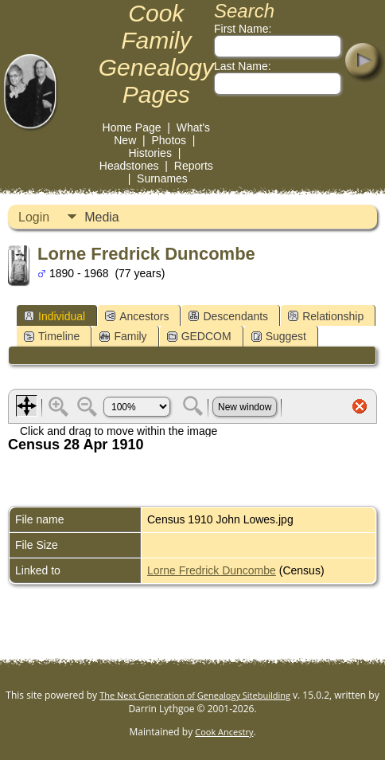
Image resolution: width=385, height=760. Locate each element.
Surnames (162, 178)
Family (122, 336)
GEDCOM (199, 336)
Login (33, 217)
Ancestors (137, 316)
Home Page (132, 127)
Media (101, 217)
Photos (168, 140)
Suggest (278, 336)
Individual (54, 316)
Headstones (129, 165)
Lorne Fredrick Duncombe (211, 570)
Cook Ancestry (224, 732)
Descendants (228, 316)
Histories (149, 153)
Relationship (326, 316)
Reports (193, 165)
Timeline (52, 336)
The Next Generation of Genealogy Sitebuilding (194, 695)
